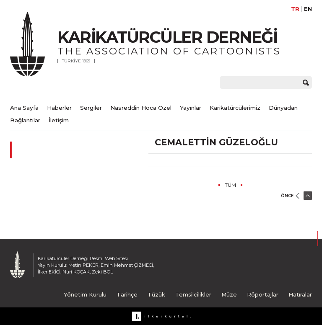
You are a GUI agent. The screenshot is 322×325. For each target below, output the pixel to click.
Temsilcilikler (193, 294)
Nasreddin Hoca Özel (140, 107)
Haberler (59, 107)
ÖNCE (287, 196)
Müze (229, 294)
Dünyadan (283, 107)
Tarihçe (127, 294)
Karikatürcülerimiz (235, 107)
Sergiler (91, 107)
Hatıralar (300, 294)
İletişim (59, 120)
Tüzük (156, 294)
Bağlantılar (25, 120)
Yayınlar (190, 107)
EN (308, 9)
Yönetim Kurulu (85, 294)
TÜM (230, 185)
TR (295, 9)
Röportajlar (262, 294)
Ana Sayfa (24, 107)
